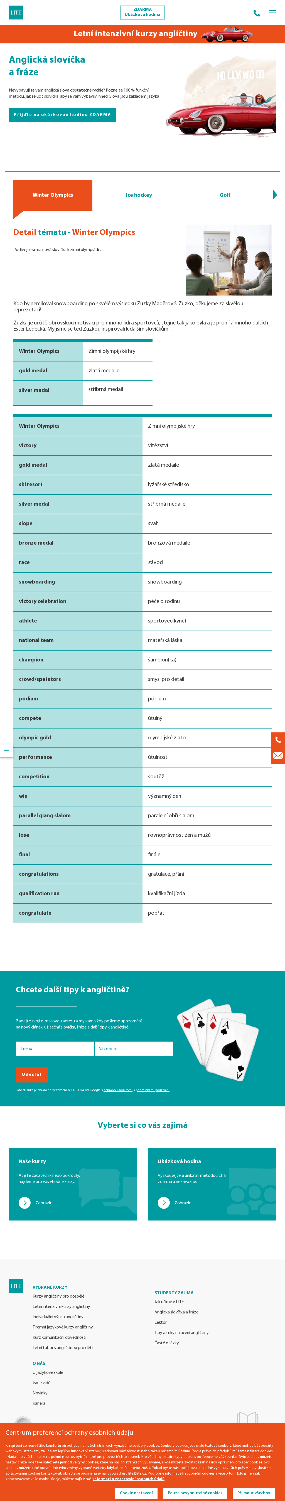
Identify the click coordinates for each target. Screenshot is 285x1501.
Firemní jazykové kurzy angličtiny (63, 1327)
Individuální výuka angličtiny (58, 1317)
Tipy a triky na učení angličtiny (181, 1333)
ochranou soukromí (118, 1090)
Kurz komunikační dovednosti (59, 1337)
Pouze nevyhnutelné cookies (195, 1493)
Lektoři (161, 1322)
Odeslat (32, 1074)
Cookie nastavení (136, 1493)
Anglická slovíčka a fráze (176, 1312)
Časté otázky (166, 1343)
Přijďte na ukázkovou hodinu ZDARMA (62, 115)
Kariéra (39, 1403)
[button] (275, 194)
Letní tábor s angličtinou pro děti (63, 1348)
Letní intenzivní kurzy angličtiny (61, 1307)
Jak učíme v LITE (169, 1302)
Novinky (40, 1393)
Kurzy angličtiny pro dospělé (58, 1296)
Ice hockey (138, 195)
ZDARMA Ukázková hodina (142, 12)
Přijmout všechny (253, 1493)
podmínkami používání (152, 1090)
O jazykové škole (48, 1372)
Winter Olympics (52, 195)
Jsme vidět (42, 1383)
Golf (225, 195)
